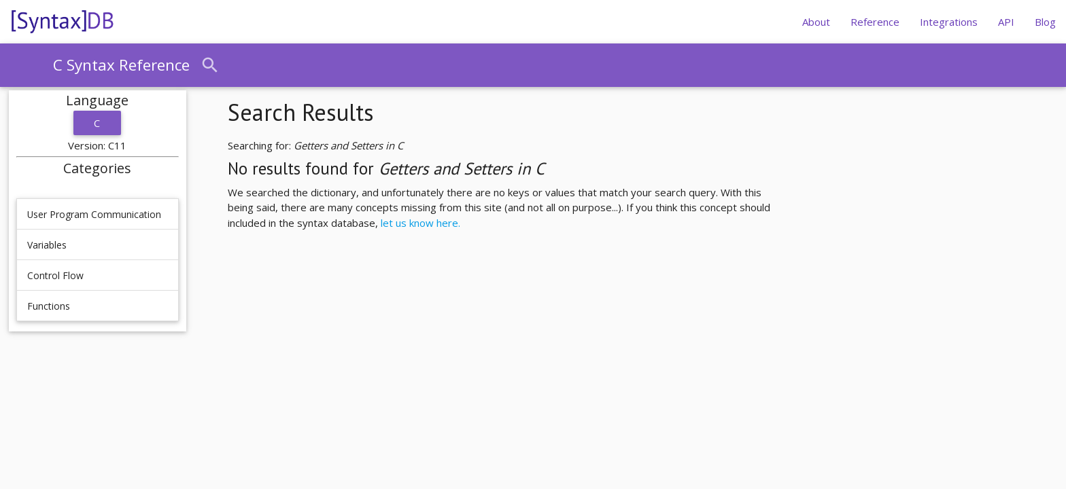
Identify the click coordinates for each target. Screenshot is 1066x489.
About (816, 22)
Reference (874, 22)
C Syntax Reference (121, 64)
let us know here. (420, 223)
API (1006, 22)
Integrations (949, 22)
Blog (1045, 22)
